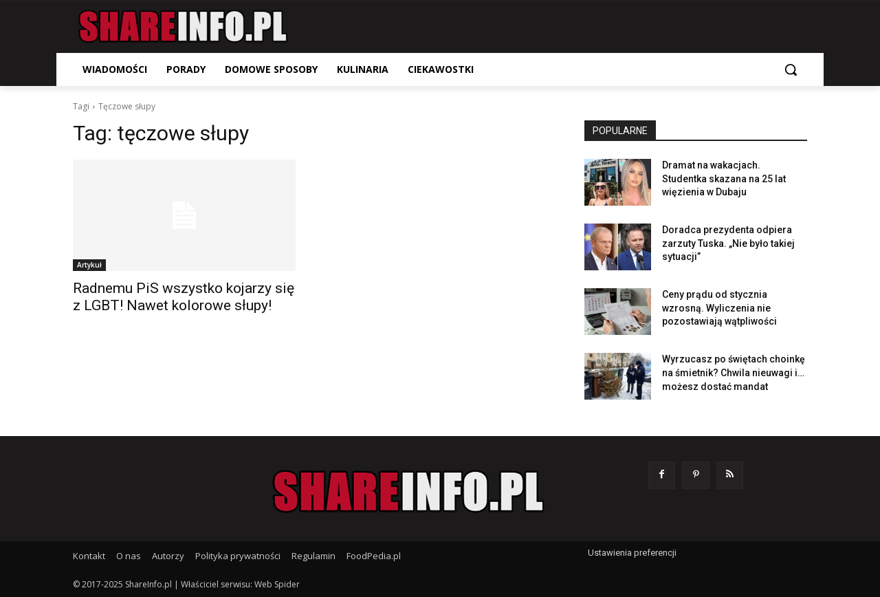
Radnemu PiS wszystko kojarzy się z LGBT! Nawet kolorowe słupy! (183, 297)
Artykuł (89, 265)
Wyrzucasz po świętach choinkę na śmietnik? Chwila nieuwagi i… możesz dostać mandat (733, 372)
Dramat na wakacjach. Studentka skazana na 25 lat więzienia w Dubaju (724, 178)
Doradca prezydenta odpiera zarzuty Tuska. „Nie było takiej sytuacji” (728, 243)
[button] (790, 69)
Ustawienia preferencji (632, 552)
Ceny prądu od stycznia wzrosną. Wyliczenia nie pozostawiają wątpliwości (719, 308)
